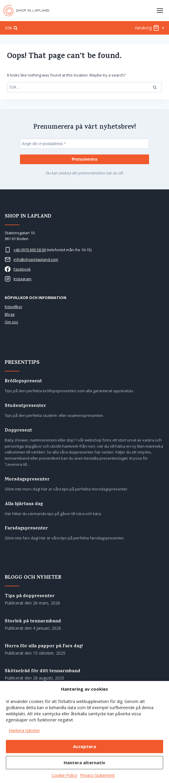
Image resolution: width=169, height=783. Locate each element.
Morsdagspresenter (27, 479)
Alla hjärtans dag (24, 504)
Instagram (22, 278)
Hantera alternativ (84, 762)
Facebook (22, 269)
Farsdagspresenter (26, 528)
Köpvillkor (13, 306)
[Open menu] (159, 10)
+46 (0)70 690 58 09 (29, 249)
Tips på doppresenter (30, 596)
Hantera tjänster (24, 730)
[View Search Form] (11, 28)
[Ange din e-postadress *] (84, 144)
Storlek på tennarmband (33, 621)
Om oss (11, 322)
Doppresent (18, 430)
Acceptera (84, 746)
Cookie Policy (64, 775)
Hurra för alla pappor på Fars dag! (44, 646)
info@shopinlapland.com (35, 259)
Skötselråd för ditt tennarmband (42, 671)
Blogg (9, 314)
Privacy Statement (97, 775)
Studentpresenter (25, 406)
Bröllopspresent (23, 381)
